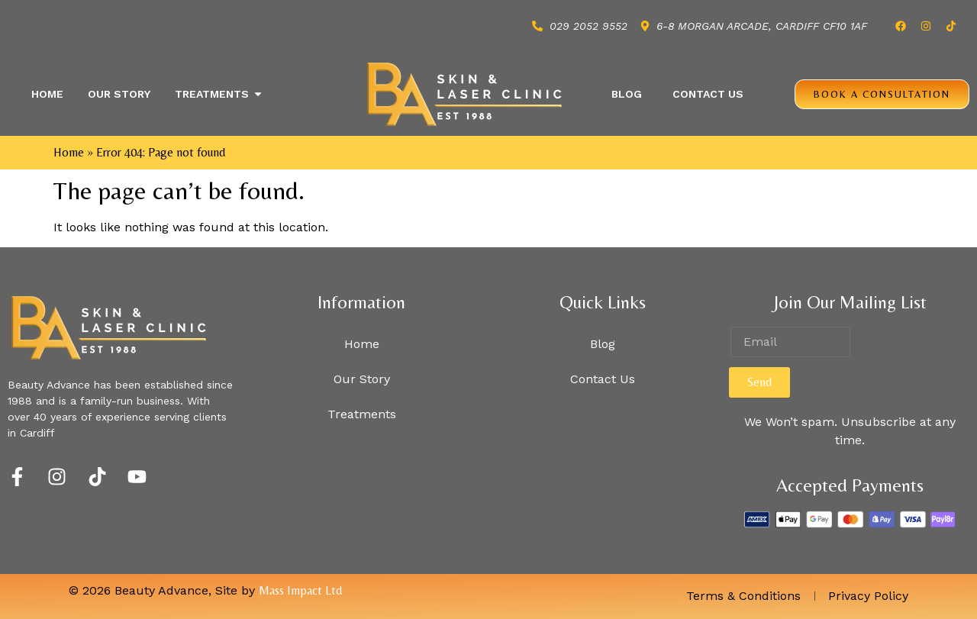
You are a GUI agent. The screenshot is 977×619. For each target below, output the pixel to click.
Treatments (361, 414)
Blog (626, 94)
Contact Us (707, 94)
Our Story (362, 379)
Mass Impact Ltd (300, 590)
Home (68, 152)
